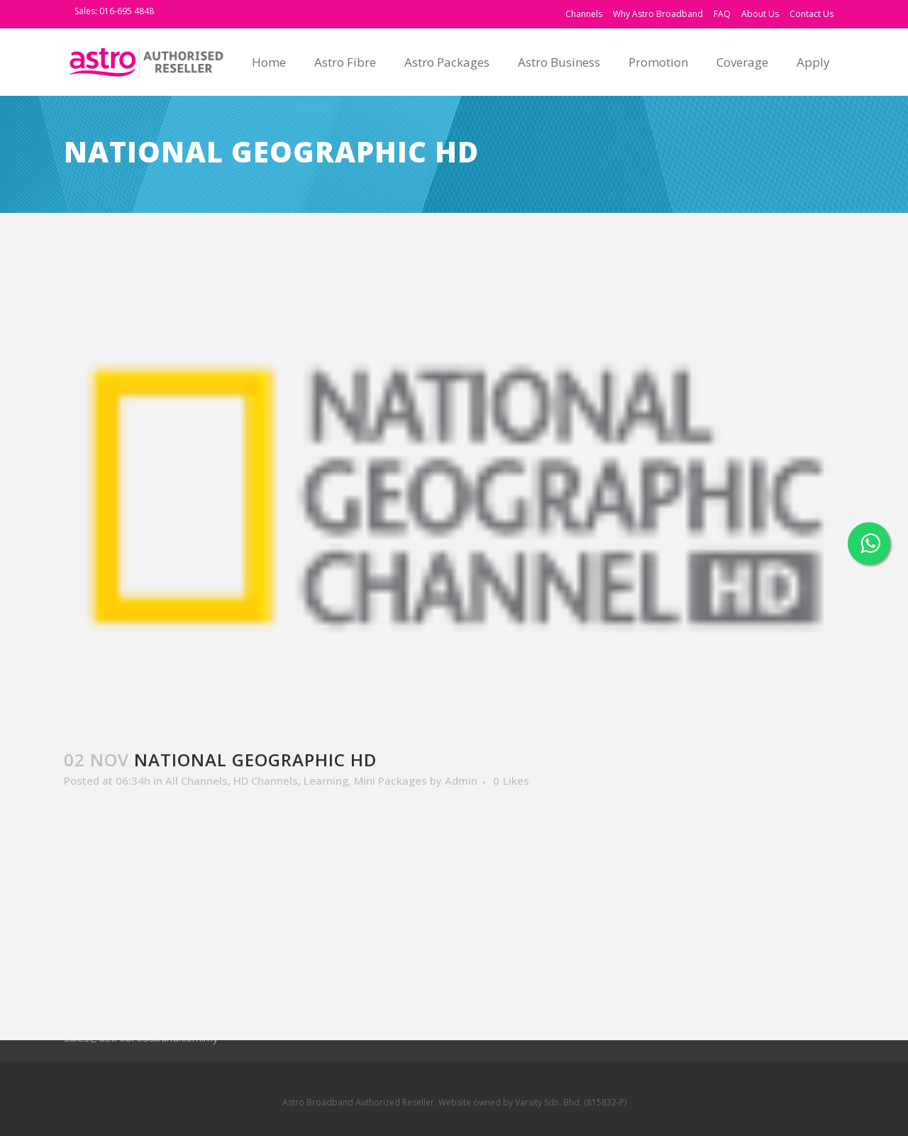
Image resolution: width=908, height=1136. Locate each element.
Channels (583, 14)
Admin (461, 780)
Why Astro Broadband (658, 14)
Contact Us (812, 14)
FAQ (722, 14)
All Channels (196, 780)
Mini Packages (390, 780)
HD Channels (265, 780)
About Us (760, 14)
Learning (326, 780)
